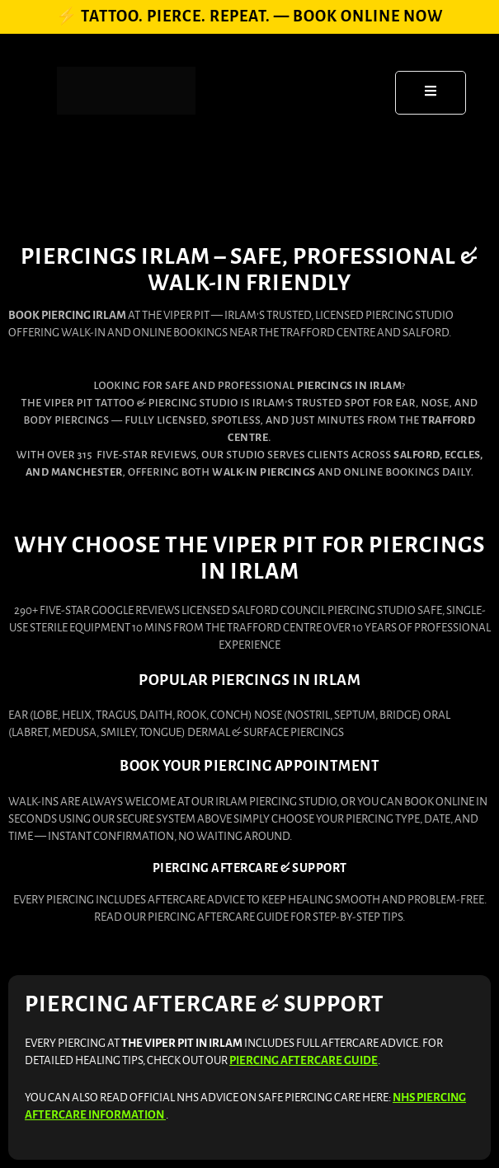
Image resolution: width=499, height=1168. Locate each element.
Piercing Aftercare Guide (303, 1060)
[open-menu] (430, 93)
